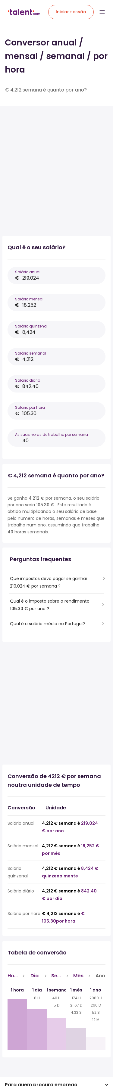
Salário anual (27, 272)
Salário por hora (30, 407)
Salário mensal (29, 299)
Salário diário (27, 380)
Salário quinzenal (31, 326)
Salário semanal (30, 353)
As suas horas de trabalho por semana (51, 434)
